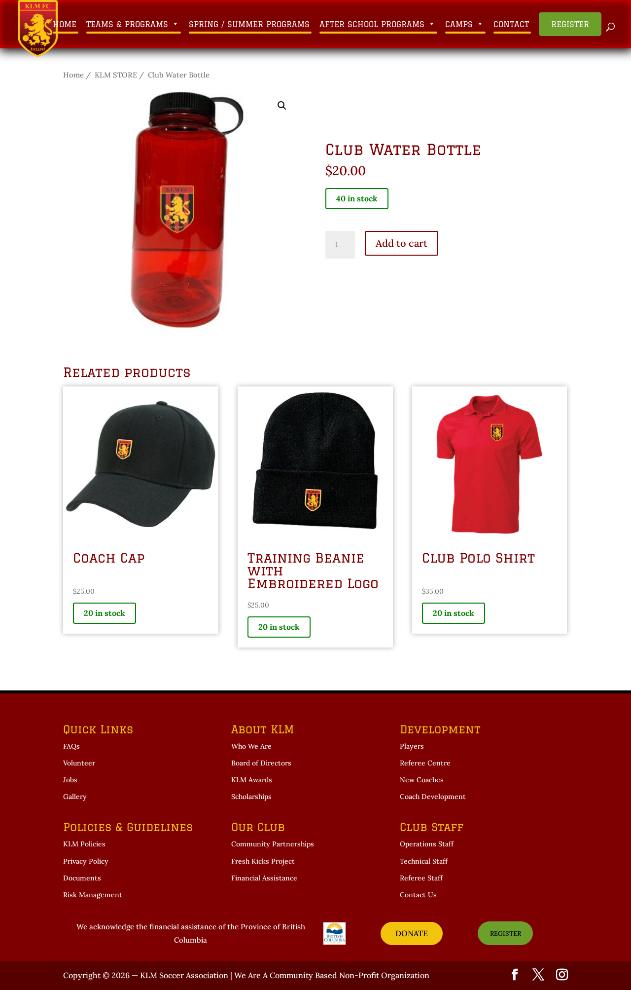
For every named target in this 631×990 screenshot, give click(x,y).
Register (570, 24)
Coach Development (433, 796)
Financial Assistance (264, 878)
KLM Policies (84, 843)
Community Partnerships (272, 843)
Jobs (70, 779)
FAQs (71, 746)
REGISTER (505, 933)
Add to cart (401, 243)
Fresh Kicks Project (263, 861)
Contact (511, 24)
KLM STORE (116, 74)
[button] (282, 105)
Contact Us (418, 894)
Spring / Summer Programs (249, 24)
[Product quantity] (340, 245)
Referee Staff (421, 878)
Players (412, 746)
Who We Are (251, 746)
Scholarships (251, 796)
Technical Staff (424, 861)
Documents (82, 878)
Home (64, 24)
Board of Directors (261, 763)
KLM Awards (251, 779)
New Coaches (422, 779)
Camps (464, 24)
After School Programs (377, 24)
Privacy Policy (85, 861)
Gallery (75, 796)
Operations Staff (427, 843)
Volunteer (79, 763)
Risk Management (92, 894)
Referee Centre (425, 763)
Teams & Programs (132, 24)
